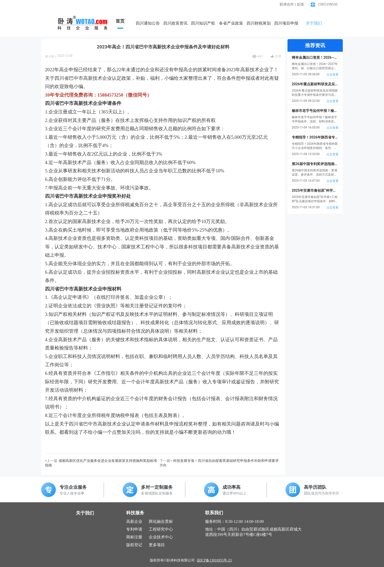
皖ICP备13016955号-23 (214, 560)
